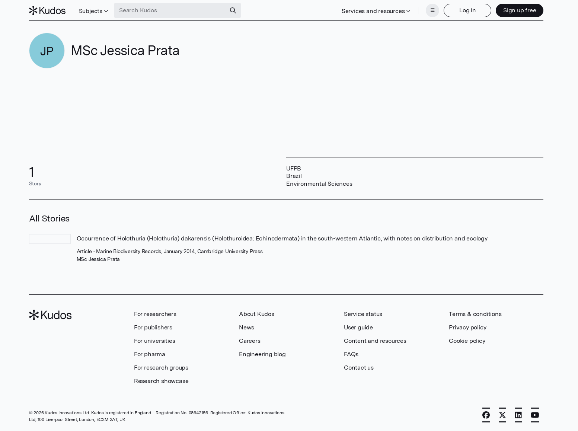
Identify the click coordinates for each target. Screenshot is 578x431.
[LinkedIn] (518, 415)
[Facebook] (486, 415)
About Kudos (256, 313)
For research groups (161, 367)
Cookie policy (467, 340)
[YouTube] (535, 415)
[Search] (233, 10)
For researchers (155, 313)
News (246, 327)
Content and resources (375, 340)
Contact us (359, 367)
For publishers (153, 327)
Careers (250, 340)
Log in (467, 10)
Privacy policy (467, 327)
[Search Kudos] (170, 10)
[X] (502, 415)
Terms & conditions (475, 313)
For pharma (149, 354)
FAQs (351, 354)
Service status (363, 313)
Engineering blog (262, 354)
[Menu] (432, 10)
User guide (358, 327)
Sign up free (519, 10)
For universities (154, 340)
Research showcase (161, 380)
